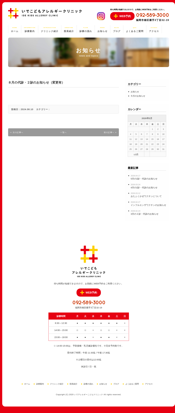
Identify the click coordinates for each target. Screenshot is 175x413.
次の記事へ (19, 132)
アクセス (149, 388)
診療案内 (40, 388)
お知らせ (135, 91)
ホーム (27, 388)
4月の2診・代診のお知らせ (145, 187)
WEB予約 (122, 16)
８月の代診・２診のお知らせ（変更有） (43, 82)
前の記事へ (108, 132)
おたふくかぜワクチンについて (147, 196)
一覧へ (63, 132)
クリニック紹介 (57, 388)
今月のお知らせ (139, 96)
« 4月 (136, 154)
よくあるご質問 (132, 388)
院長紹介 (73, 388)
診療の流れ (88, 388)
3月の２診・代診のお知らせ (145, 218)
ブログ (116, 388)
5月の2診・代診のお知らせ (145, 178)
